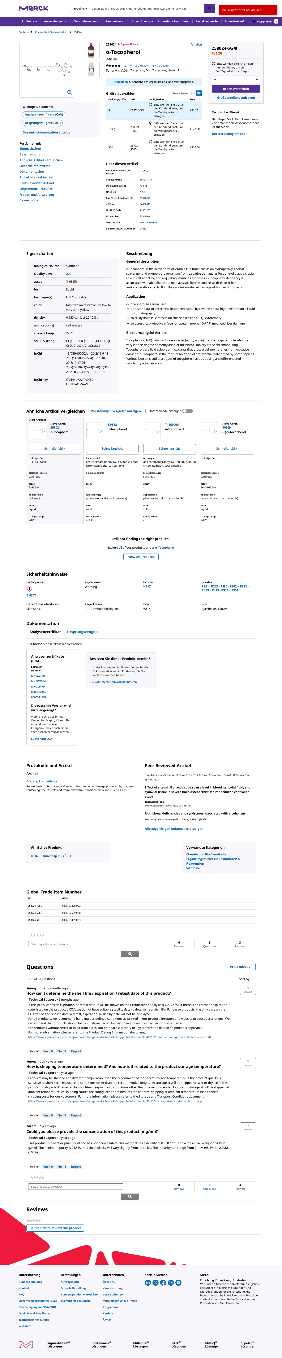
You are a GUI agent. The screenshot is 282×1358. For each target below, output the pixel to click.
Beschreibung (29, 154)
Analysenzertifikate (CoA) (44, 114)
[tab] (27, 32)
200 (68, 274)
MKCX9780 (38, 676)
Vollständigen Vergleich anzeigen (116, 411)
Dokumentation (31, 171)
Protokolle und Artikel (36, 177)
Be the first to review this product (57, 1209)
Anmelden (121, 82)
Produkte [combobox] (78, 8)
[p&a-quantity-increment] (257, 79)
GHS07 (31, 595)
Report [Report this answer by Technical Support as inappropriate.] (76, 1041)
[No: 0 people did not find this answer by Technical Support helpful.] (62, 1041)
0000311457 (38, 697)
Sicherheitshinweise (34, 166)
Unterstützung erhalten (229, 134)
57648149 (145, 198)
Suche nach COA (41, 738)
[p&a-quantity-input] (236, 79)
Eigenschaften (30, 148)
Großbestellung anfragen (236, 97)
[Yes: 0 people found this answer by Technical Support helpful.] (48, 1041)
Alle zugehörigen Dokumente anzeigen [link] (174, 829)
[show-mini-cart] (265, 21)
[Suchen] (209, 8)
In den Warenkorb (236, 89)
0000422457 (38, 692)
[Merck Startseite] (33, 8)
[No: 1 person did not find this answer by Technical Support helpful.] (62, 1157)
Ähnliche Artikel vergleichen (41, 160)
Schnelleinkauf (234, 21)
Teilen (196, 44)
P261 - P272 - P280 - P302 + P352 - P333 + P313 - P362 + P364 (225, 588)
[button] (173, 21)
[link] (37, 935)
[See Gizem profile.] (32, 1116)
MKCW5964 (38, 681)
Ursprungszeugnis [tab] (82, 631)
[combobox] (142, 8)
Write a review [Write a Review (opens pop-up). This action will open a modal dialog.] (139, 65)
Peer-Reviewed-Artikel (36, 183)
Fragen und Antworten (36, 194)
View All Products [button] (141, 557)
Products (24, 32)
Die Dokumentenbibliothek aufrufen (113, 682)
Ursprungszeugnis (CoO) (42, 123)
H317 (147, 586)
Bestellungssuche (207, 21)
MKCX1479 (38, 686)
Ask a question (241, 957)
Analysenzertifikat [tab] (45, 631)
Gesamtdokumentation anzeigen (47, 132)
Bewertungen (29, 200)
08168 (35, 856)
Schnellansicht (55, 448)
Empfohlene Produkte (36, 189)
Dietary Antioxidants (42, 781)
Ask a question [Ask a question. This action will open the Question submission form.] (161, 65)
